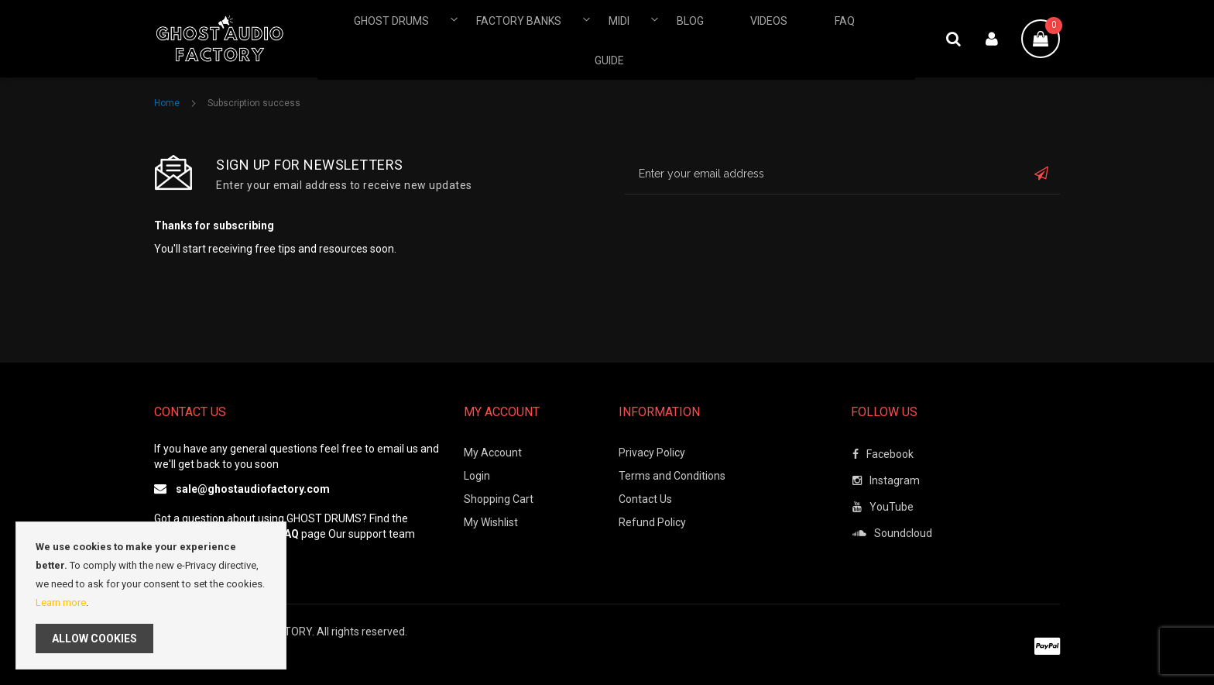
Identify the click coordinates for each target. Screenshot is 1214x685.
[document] (151, 595)
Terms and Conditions (672, 476)
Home (168, 103)
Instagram (886, 480)
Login (477, 476)
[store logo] (235, 38)
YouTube (883, 507)
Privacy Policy (652, 452)
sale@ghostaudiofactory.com (253, 489)
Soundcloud (892, 533)
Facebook (883, 454)
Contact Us (645, 499)
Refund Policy (652, 522)
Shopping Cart (498, 499)
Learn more (61, 602)
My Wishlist (491, 522)
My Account (493, 452)
